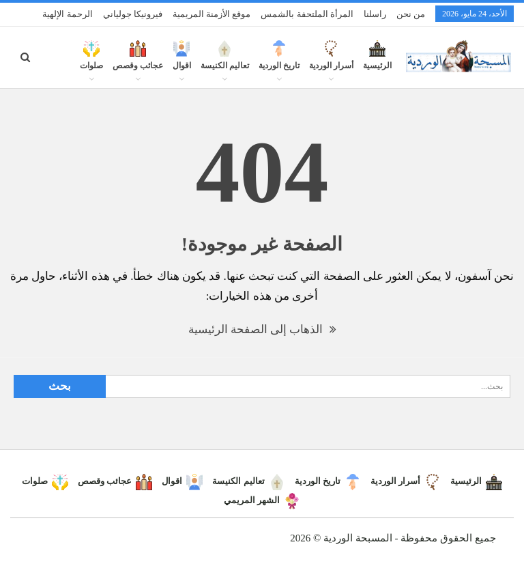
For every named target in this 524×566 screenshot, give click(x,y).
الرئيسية (377, 62)
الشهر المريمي (262, 500)
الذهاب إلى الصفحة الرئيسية (262, 329)
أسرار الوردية (331, 62)
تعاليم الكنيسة (225, 62)
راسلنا (375, 14)
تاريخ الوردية (279, 62)
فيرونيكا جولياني (132, 14)
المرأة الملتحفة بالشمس (307, 14)
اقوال (182, 62)
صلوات (91, 62)
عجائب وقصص (138, 62)
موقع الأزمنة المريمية (212, 14)
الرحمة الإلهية (67, 14)
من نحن (410, 14)
